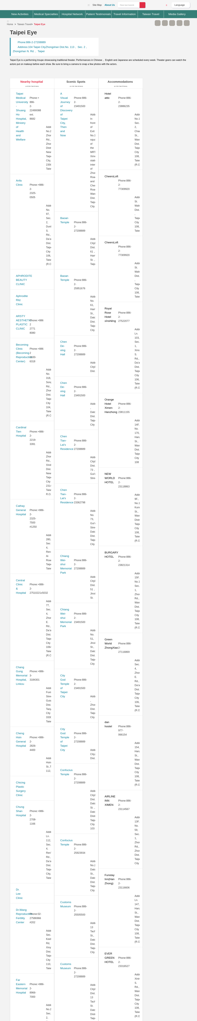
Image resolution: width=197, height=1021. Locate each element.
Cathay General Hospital (31, 201)
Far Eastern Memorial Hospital (34, 321)
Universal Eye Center (29, 852)
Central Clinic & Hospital (31, 217)
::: (89, 5)
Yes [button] (115, 949)
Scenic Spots (75, 81)
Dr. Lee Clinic (24, 293)
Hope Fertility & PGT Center (33, 369)
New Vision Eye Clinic (29, 560)
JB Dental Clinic (25, 400)
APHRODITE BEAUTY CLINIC (35, 129)
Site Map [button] (98, 961)
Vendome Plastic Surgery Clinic (35, 868)
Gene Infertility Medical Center (34, 352)
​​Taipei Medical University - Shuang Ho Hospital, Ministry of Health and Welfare (35, 98)
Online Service (158, 5)
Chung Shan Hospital (29, 277)
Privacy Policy (147, 978)
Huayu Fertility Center (29, 384)
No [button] (130, 949)
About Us (110, 5)
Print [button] (172, 23)
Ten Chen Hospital (27, 788)
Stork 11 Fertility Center (30, 636)
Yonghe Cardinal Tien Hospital (34, 896)
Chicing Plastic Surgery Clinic (34, 265)
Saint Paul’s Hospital (28, 604)
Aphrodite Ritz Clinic (28, 141)
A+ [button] (165, 23)
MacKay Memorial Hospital (32, 480)
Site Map (97, 5)
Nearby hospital (31, 81)
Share (179, 23)
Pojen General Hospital (30, 592)
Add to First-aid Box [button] (187, 23)
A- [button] (158, 23)
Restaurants (164, 81)
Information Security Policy (147, 984)
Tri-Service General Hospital (33, 820)
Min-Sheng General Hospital (33, 512)
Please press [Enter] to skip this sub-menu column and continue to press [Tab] (150, 23)
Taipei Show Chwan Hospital (33, 720)
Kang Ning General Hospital (33, 416)
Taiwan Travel (24, 24)
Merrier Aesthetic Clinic (30, 496)
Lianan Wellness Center (30, 464)
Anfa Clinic (22, 113)
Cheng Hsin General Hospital (34, 249)
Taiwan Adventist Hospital (31, 752)
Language (179, 5)
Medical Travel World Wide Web (17, 6)
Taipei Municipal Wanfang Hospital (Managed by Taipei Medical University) (33, 704)
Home (10, 24)
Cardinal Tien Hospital (29, 185)
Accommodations (120, 81)
